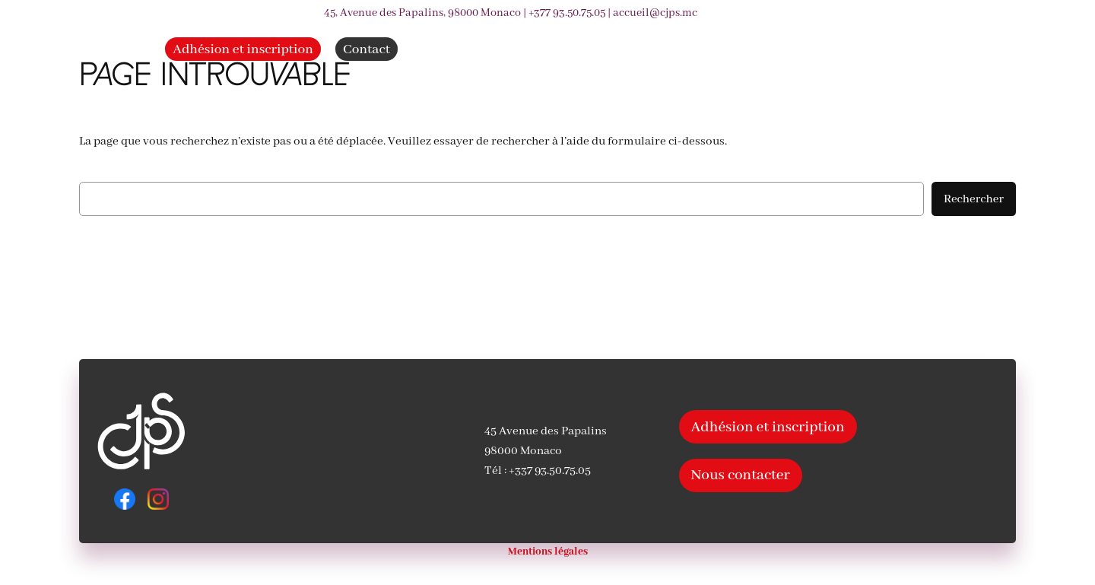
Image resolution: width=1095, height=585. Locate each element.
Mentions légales (548, 551)
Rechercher (974, 199)
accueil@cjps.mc (655, 13)
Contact (366, 50)
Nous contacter (740, 475)
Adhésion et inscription (243, 50)
